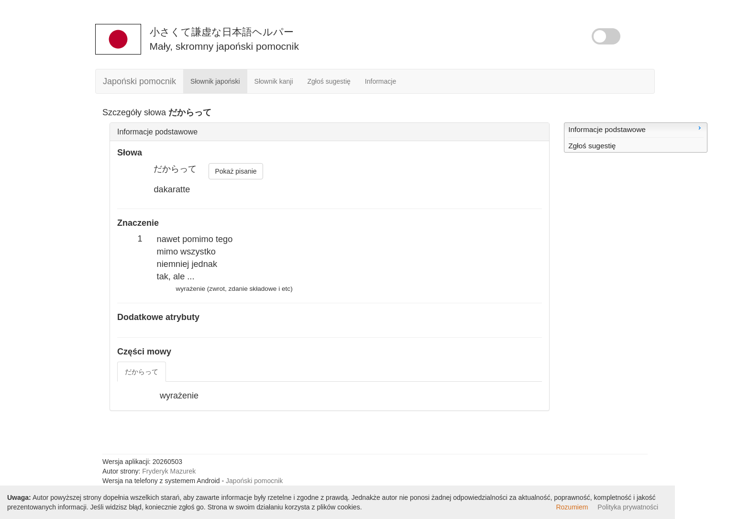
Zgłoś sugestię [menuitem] (592, 146)
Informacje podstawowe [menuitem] (635, 128)
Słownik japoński (215, 81)
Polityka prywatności (627, 507)
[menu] (635, 137)
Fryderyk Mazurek (169, 471)
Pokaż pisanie (235, 171)
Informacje (380, 81)
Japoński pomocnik (139, 81)
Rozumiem (572, 507)
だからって (141, 371)
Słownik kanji (273, 81)
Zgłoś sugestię (329, 81)
